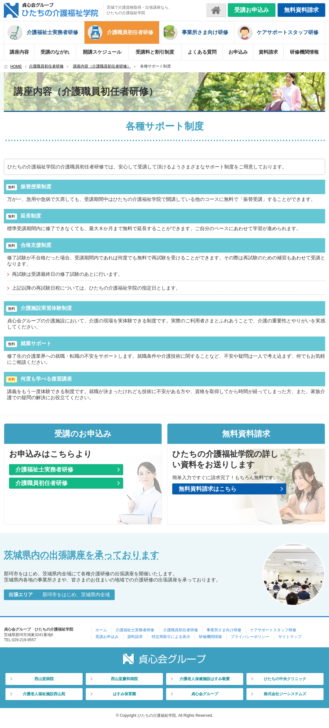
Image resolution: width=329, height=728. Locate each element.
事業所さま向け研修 (205, 32)
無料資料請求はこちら (207, 489)
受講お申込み (251, 10)
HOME (16, 66)
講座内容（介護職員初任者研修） (102, 66)
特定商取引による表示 (171, 636)
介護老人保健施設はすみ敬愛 (205, 679)
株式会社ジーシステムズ (285, 694)
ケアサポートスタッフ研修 (287, 32)
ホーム (101, 630)
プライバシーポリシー (250, 636)
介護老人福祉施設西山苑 (44, 694)
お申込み (238, 52)
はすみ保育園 (124, 694)
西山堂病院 (44, 679)
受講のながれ (54, 52)
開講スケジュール (102, 52)
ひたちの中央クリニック (285, 679)
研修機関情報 (304, 52)
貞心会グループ (204, 694)
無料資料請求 (301, 10)
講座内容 (19, 52)
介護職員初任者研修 (130, 32)
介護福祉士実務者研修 (52, 32)
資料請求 (268, 52)
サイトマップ (289, 636)
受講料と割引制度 (155, 52)
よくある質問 (202, 52)
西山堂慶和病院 (124, 679)
